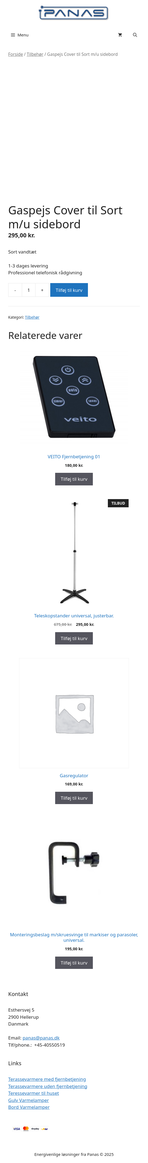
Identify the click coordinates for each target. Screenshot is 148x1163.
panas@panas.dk (41, 1038)
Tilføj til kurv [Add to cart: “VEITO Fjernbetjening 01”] (74, 479)
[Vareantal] (28, 290)
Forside (15, 54)
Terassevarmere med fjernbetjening (47, 1079)
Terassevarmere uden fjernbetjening (47, 1086)
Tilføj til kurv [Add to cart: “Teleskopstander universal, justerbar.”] (74, 638)
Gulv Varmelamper (28, 1100)
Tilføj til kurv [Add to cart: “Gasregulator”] (74, 798)
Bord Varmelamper (29, 1107)
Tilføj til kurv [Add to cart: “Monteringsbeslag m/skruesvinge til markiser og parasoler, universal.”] (74, 963)
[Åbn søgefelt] (135, 35)
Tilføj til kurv (69, 290)
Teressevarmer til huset (33, 1093)
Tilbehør (35, 54)
